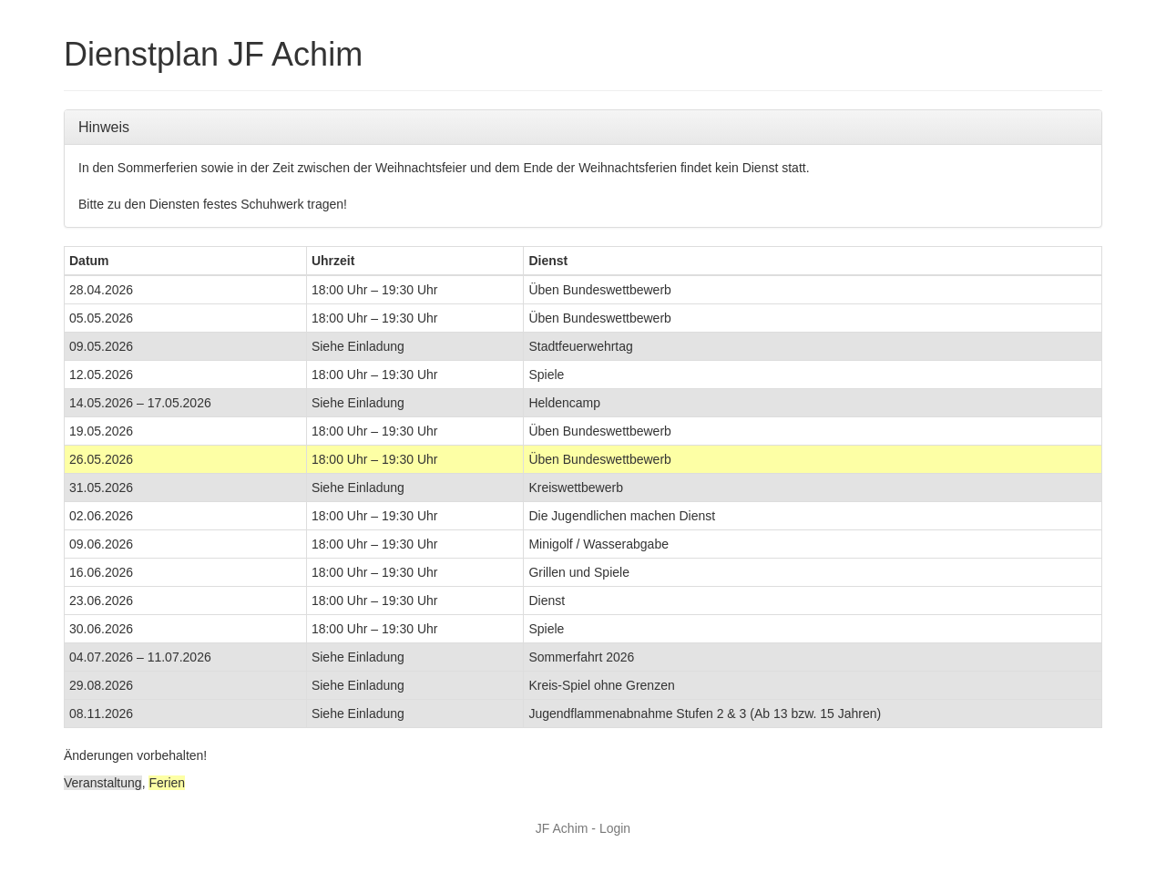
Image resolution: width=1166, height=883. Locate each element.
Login (614, 828)
